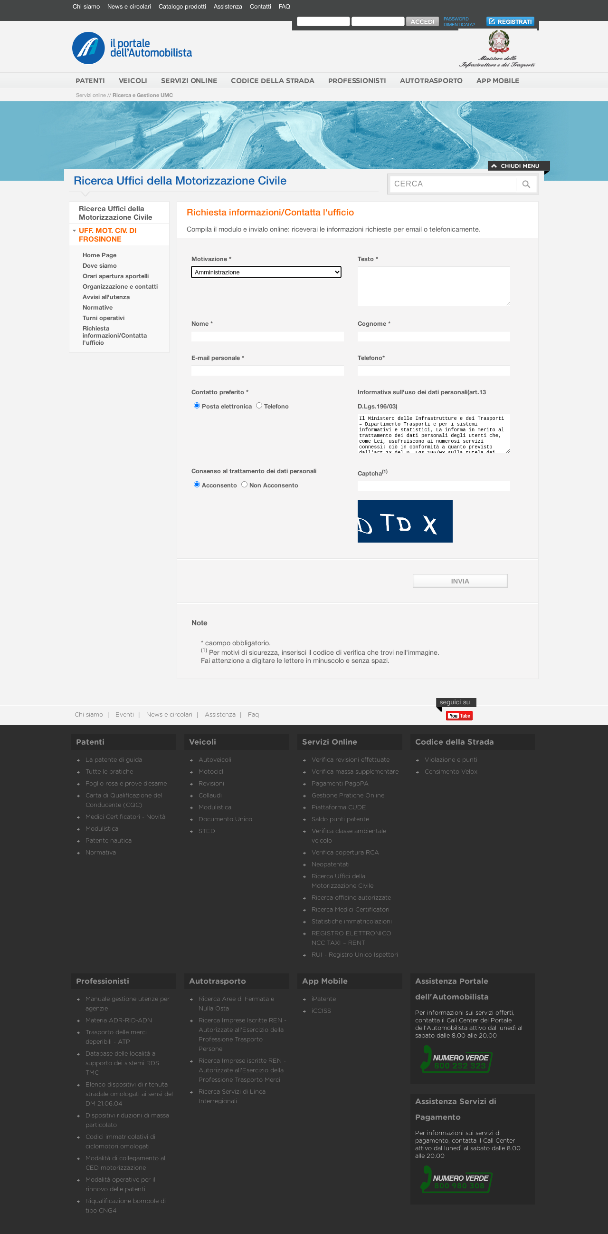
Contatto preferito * (219, 392)
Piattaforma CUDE (339, 808)
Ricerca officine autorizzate (351, 898)
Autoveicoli (215, 760)
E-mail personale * (217, 357)
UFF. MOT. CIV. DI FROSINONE (107, 234)
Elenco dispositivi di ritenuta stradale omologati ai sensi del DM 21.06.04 (129, 1094)
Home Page (99, 255)
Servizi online (91, 95)
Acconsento (220, 485)
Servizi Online (329, 742)
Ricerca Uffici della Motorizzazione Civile (115, 212)
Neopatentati (331, 865)
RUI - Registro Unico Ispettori (355, 955)
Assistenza (228, 6)
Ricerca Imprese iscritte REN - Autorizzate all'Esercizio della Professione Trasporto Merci (242, 1070)
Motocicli (212, 772)
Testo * (368, 258)
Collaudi (210, 796)
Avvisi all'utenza (106, 297)
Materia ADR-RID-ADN (119, 1021)
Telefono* (371, 357)
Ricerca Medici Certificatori (351, 910)
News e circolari (129, 6)
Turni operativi (103, 317)
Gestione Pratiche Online (348, 796)
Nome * (202, 323)
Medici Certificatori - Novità (125, 817)
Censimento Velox (451, 772)
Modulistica (102, 829)
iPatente (324, 999)
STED (207, 831)
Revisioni (211, 784)
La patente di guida (114, 760)
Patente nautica (109, 841)
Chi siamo (86, 6)
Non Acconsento (273, 485)
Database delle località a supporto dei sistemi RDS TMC (122, 1063)
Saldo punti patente (340, 819)
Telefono (276, 406)
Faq (252, 715)
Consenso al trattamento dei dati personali (253, 471)
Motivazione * (211, 258)
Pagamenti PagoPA (340, 784)
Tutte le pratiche (109, 772)
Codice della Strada (454, 742)
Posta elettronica (228, 406)
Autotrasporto (217, 981)
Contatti (260, 6)
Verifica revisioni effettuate (351, 760)
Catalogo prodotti (182, 6)
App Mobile (325, 981)
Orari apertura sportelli (116, 276)
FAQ (284, 6)
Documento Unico (225, 819)
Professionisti (102, 981)
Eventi (124, 715)
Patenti (90, 742)
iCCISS (321, 1011)
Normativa (101, 853)
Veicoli (202, 742)
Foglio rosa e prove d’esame (126, 784)
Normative (98, 307)
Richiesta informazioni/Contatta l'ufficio (115, 335)
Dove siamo (100, 265)
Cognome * (374, 323)
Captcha (373, 473)
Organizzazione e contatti (120, 286)
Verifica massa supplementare (355, 772)
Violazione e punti (451, 760)
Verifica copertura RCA (345, 853)
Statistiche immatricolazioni (352, 922)
